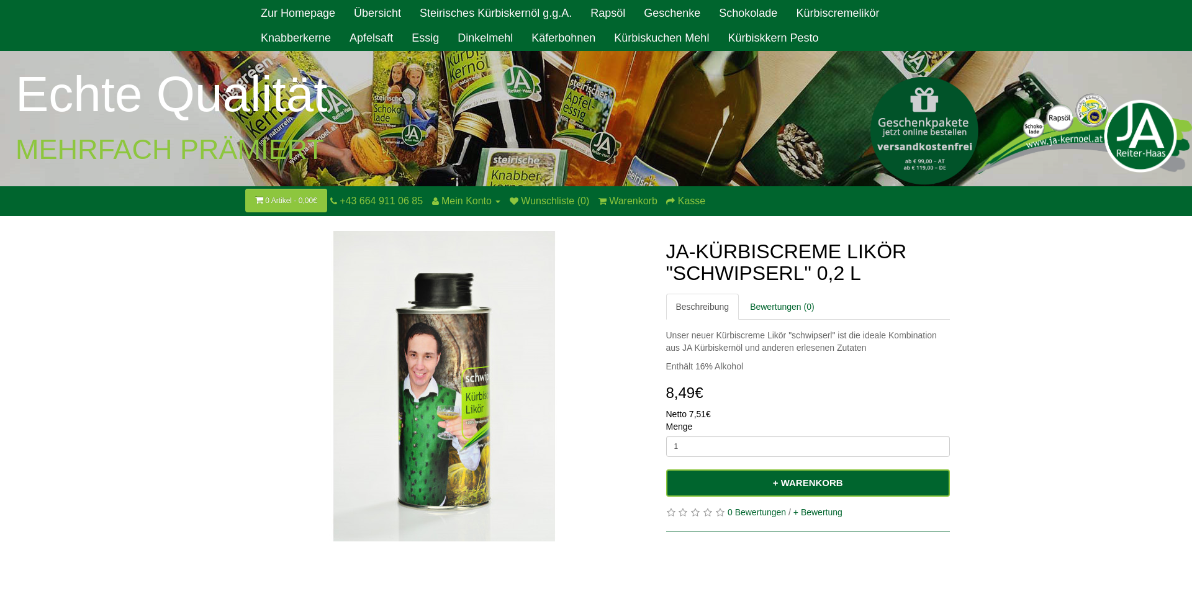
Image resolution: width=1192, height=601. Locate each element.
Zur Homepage (298, 13)
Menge (679, 427)
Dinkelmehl (485, 38)
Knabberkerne (296, 38)
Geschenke (672, 13)
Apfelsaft (371, 38)
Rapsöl (607, 13)
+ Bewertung (817, 512)
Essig (425, 38)
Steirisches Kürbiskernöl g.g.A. (496, 13)
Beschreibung (702, 307)
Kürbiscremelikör (837, 13)
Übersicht (377, 13)
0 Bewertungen (757, 512)
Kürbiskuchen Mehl (661, 38)
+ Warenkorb (808, 482)
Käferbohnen (563, 38)
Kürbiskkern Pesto (773, 38)
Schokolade (748, 13)
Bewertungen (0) (782, 307)
